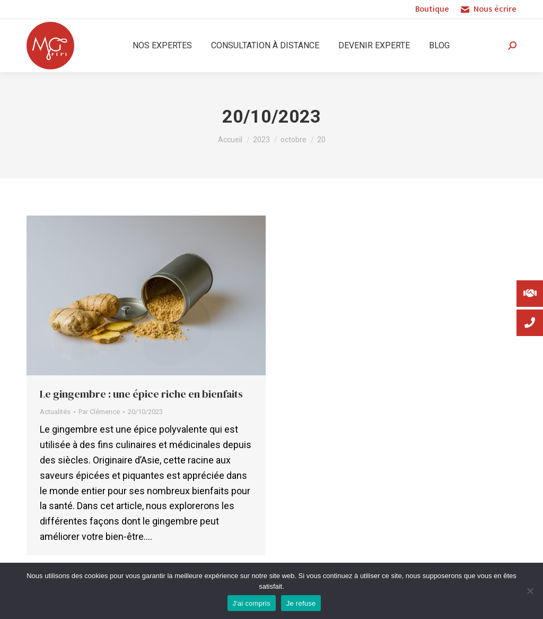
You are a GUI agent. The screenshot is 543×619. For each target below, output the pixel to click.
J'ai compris (251, 603)
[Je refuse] (529, 591)
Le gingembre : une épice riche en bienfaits (141, 393)
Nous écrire (488, 9)
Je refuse (301, 603)
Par (99, 412)
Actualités (55, 412)
